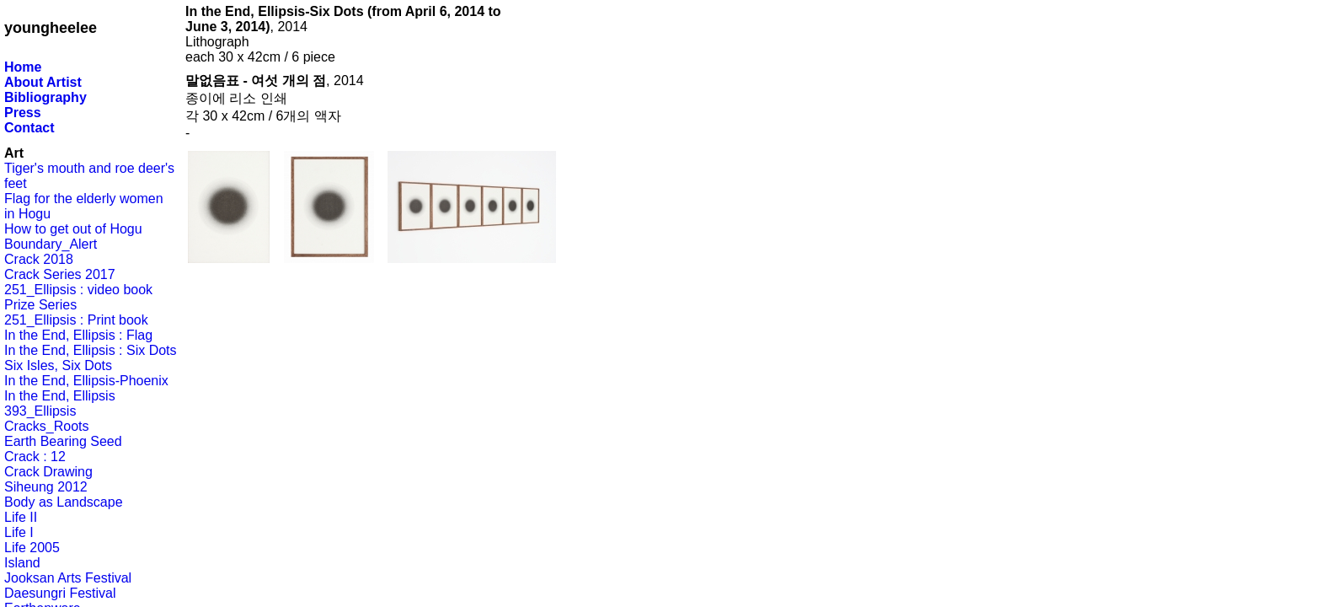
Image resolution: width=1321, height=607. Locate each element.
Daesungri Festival (60, 593)
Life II (20, 517)
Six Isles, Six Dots (58, 365)
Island (22, 563)
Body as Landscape (63, 502)
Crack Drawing (48, 472)
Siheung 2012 (46, 487)
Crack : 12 (35, 456)
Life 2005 (32, 547)
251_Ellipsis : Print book (76, 320)
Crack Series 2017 (59, 274)
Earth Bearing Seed (63, 441)
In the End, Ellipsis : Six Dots (90, 350)
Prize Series (40, 305)
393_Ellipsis (40, 411)
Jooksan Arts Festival (67, 578)
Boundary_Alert (50, 244)
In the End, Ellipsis (59, 396)
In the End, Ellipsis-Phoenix (86, 380)
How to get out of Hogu (73, 229)
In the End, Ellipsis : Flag (78, 335)
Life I (19, 532)
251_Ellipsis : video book (78, 289)
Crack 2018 (38, 259)
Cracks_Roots (46, 426)
